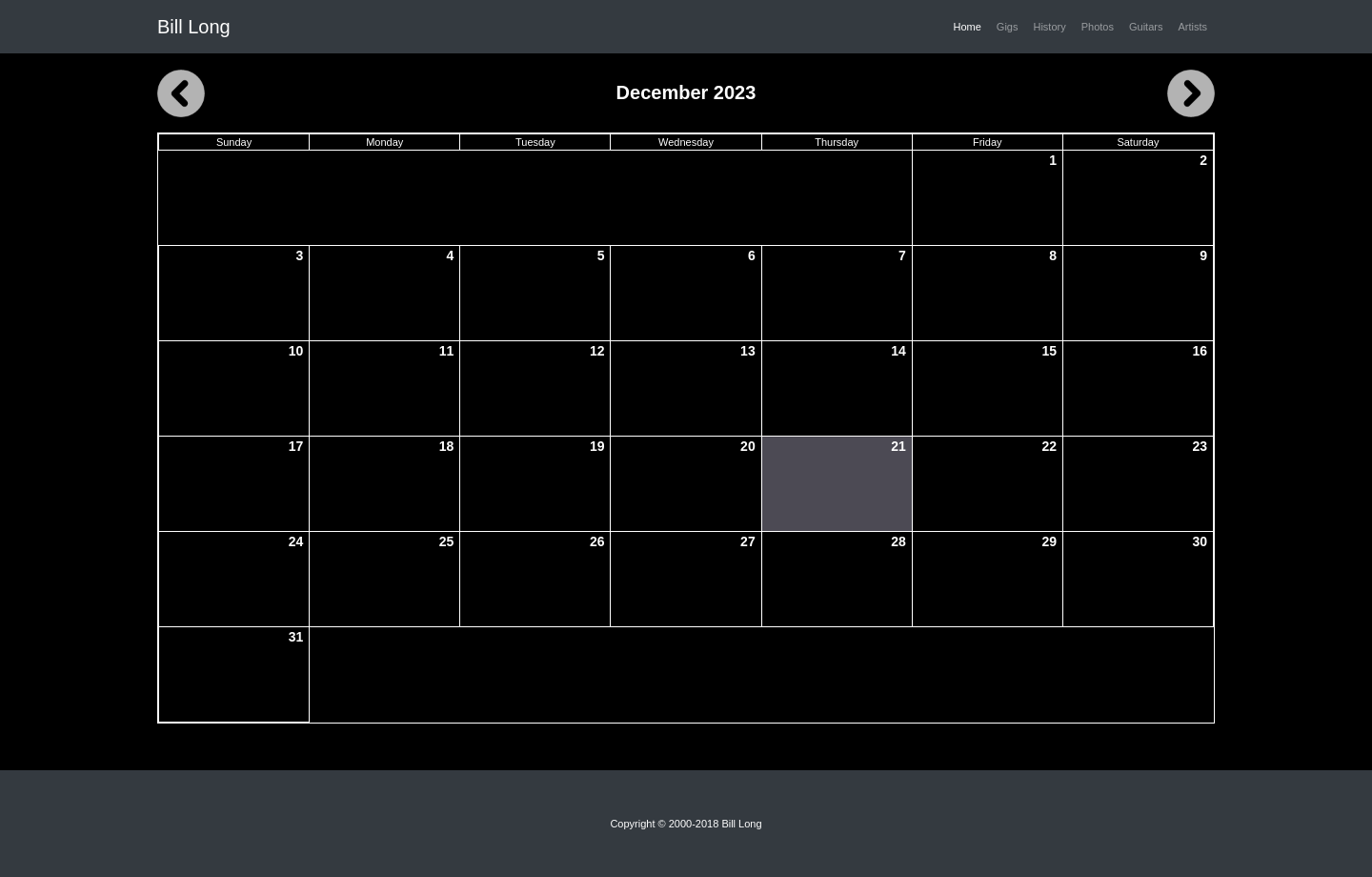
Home (971, 25)
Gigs (1008, 26)
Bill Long (194, 26)
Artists (1192, 26)
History (1049, 26)
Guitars (1145, 26)
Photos (1097, 26)
